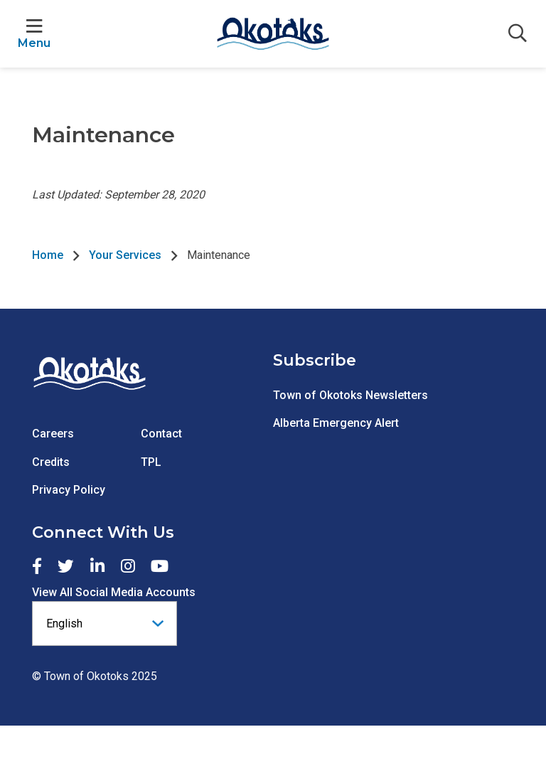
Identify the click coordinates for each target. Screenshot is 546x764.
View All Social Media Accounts (114, 592)
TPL (151, 462)
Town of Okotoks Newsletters (350, 395)
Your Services (125, 255)
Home (47, 255)
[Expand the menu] (34, 34)
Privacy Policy (68, 490)
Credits (51, 462)
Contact (161, 433)
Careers (53, 433)
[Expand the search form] (517, 34)
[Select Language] (104, 623)
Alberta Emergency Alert (336, 423)
